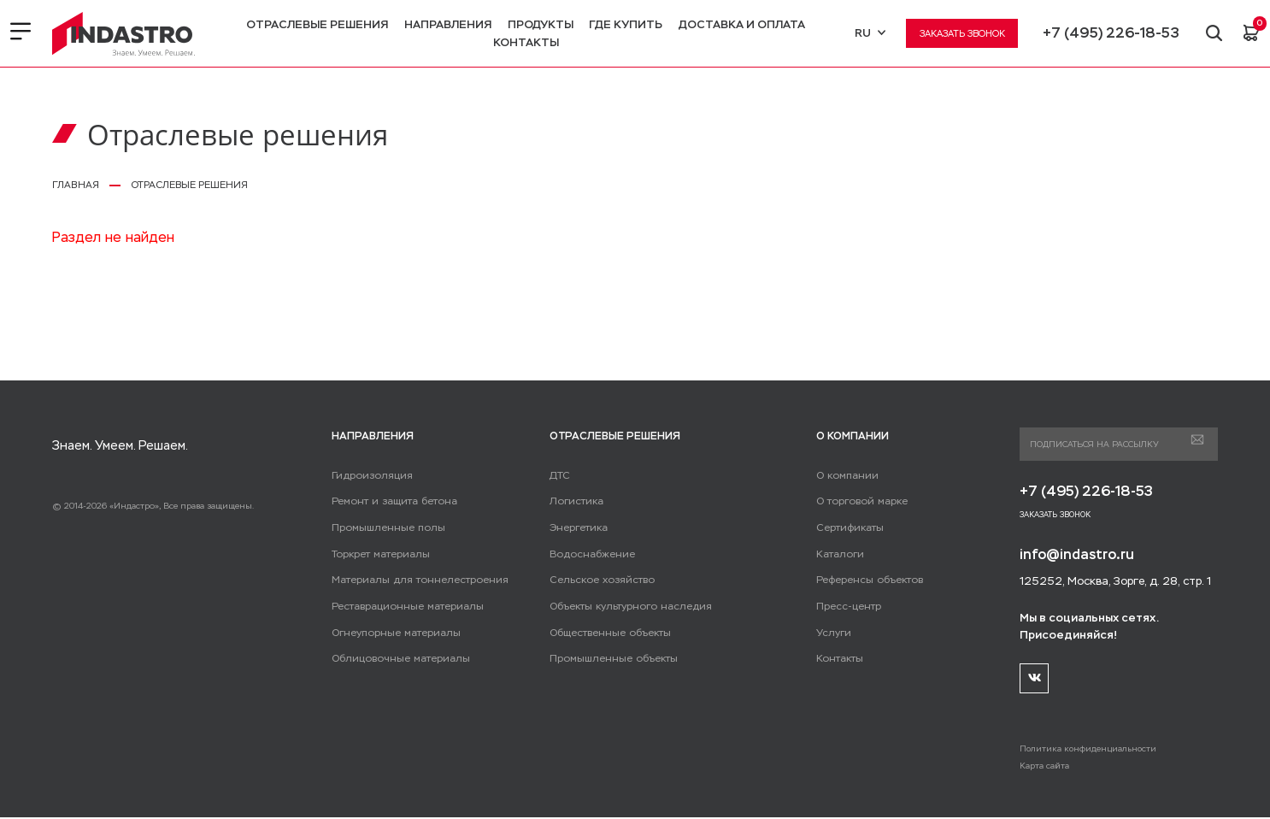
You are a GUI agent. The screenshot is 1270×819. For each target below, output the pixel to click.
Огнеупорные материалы (394, 633)
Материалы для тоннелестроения (415, 580)
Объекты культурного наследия (627, 606)
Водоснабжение (590, 554)
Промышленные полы (385, 527)
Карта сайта (1044, 766)
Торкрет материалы (379, 554)
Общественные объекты (608, 633)
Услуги (833, 633)
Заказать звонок (960, 33)
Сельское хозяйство (599, 580)
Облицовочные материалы (397, 658)
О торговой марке (859, 501)
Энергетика (578, 527)
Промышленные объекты (611, 658)
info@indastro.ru (1078, 555)
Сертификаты (848, 527)
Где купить (624, 24)
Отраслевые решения (316, 24)
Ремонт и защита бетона (390, 501)
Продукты (540, 24)
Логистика (575, 501)
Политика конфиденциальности (1089, 749)
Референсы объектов (867, 580)
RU (868, 33)
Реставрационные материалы (404, 606)
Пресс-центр (848, 606)
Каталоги (838, 554)
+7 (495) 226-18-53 (1109, 33)
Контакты (525, 42)
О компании (845, 475)
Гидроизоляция (369, 475)
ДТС (559, 475)
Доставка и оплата (741, 24)
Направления (447, 24)
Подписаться (1197, 440)
